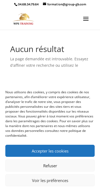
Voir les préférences (50, 180)
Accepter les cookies (50, 151)
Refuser (50, 165)
